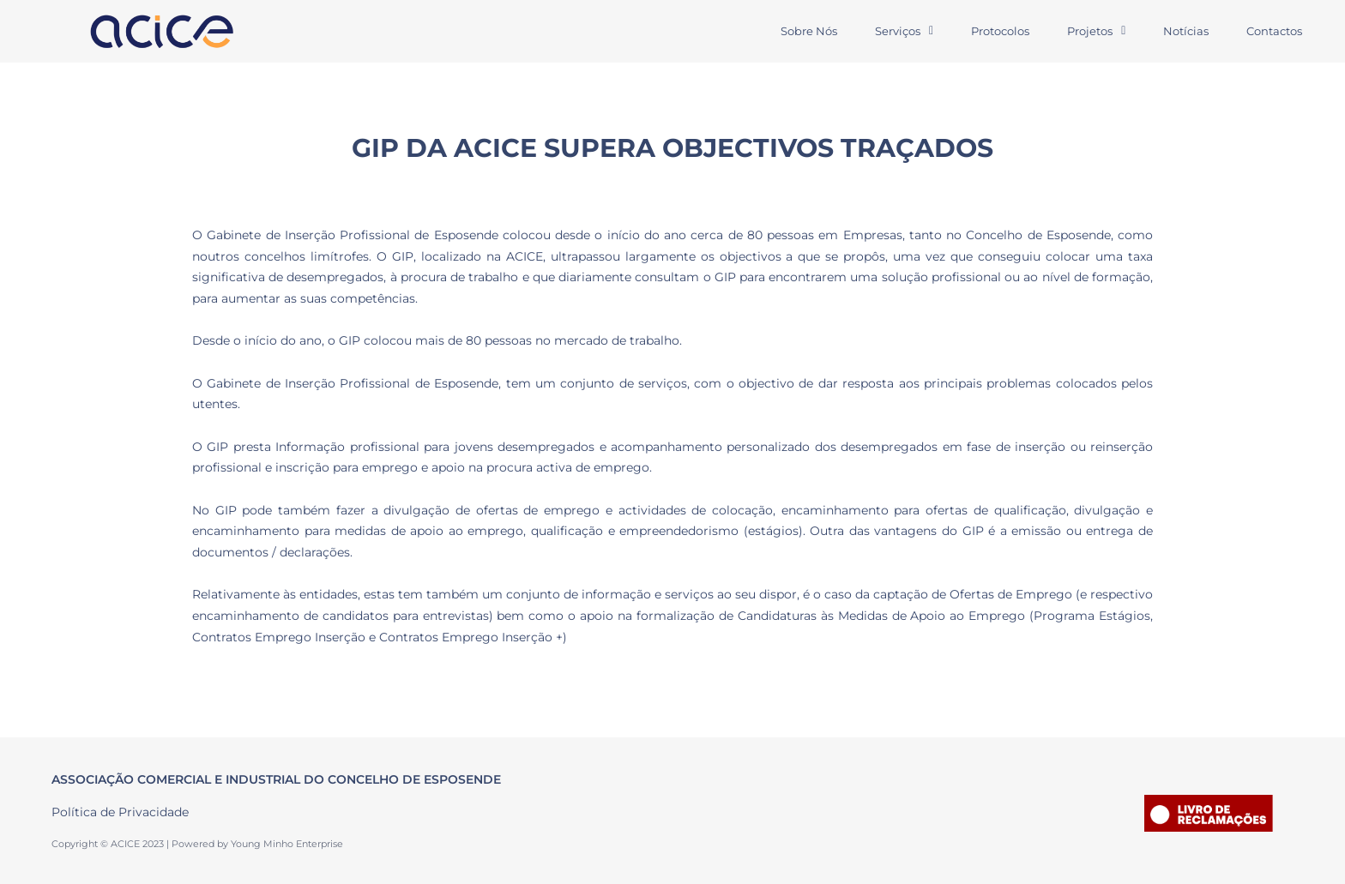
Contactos (1274, 31)
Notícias (1186, 31)
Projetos (1096, 31)
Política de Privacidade (120, 812)
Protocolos (1000, 31)
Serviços (904, 31)
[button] (904, 31)
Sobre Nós (809, 31)
